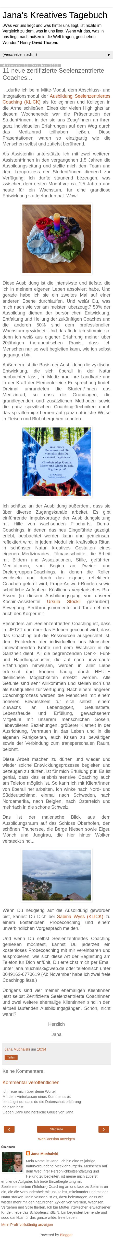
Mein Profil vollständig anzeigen (27, 1225)
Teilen (11, 1057)
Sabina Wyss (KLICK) (80, 916)
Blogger (66, 1235)
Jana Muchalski (44, 1154)
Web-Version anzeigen (56, 1139)
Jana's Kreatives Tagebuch (55, 15)
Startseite (56, 1129)
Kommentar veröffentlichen (31, 1082)
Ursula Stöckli (63, 601)
